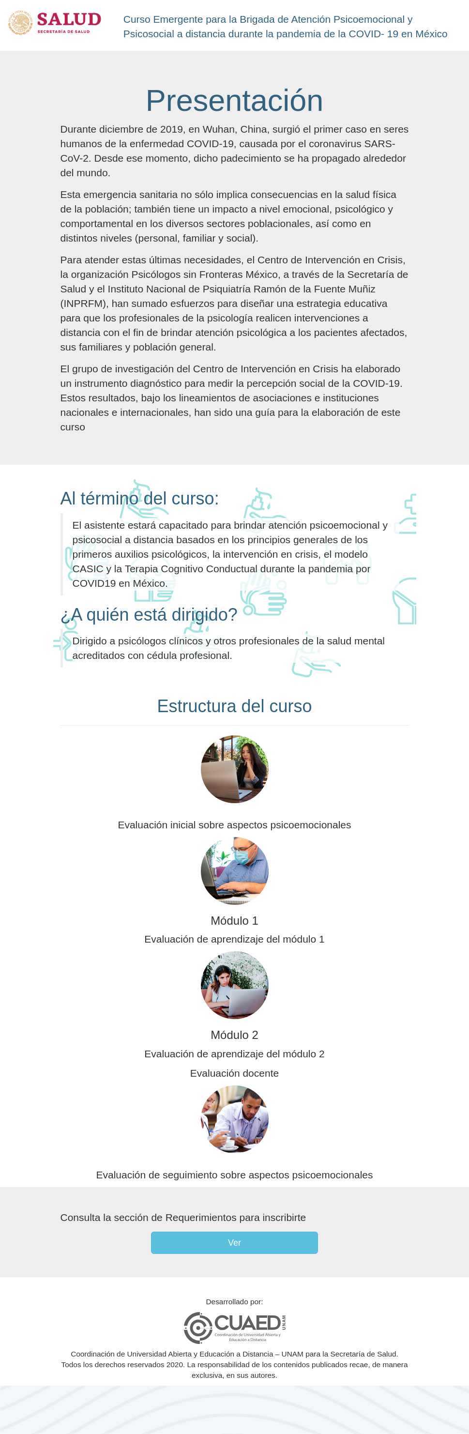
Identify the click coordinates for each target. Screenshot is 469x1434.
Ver (234, 1243)
